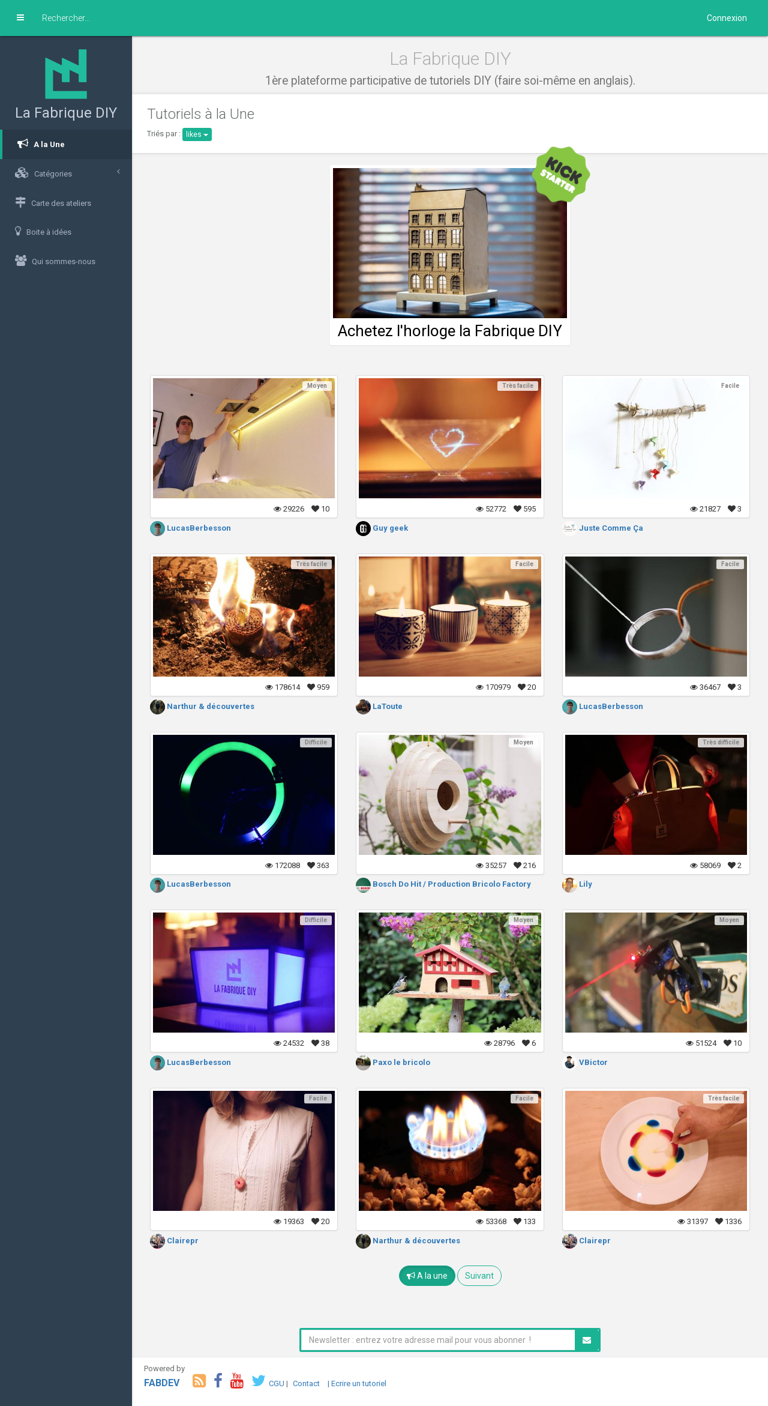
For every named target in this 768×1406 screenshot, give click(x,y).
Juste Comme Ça (602, 528)
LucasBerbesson (190, 528)
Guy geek (382, 528)
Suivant (479, 1276)
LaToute (379, 706)
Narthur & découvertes (202, 706)
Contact (306, 1383)
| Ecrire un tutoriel (357, 1383)
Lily (577, 884)
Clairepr (174, 1240)
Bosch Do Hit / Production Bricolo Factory (443, 884)
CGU (276, 1383)
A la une (427, 1276)
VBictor (585, 1062)
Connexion (727, 18)
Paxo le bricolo (393, 1062)
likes (197, 134)
